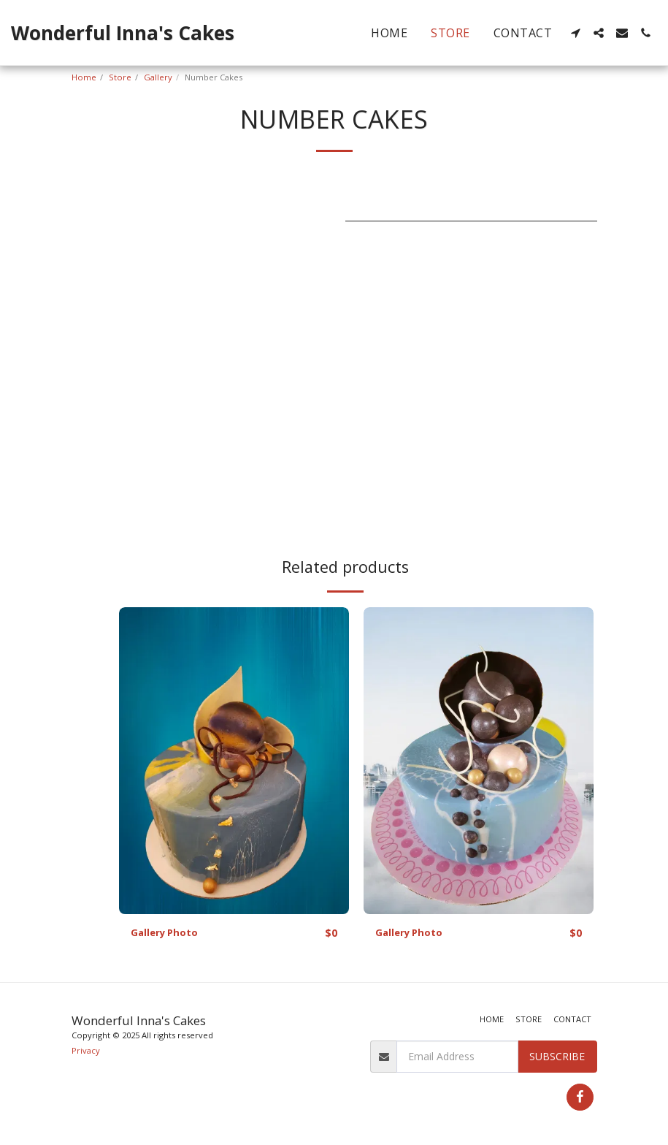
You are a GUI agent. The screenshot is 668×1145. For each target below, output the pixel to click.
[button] (575, 33)
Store (120, 77)
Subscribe (557, 1056)
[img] (234, 760)
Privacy (86, 1050)
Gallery (158, 77)
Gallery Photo (166, 933)
